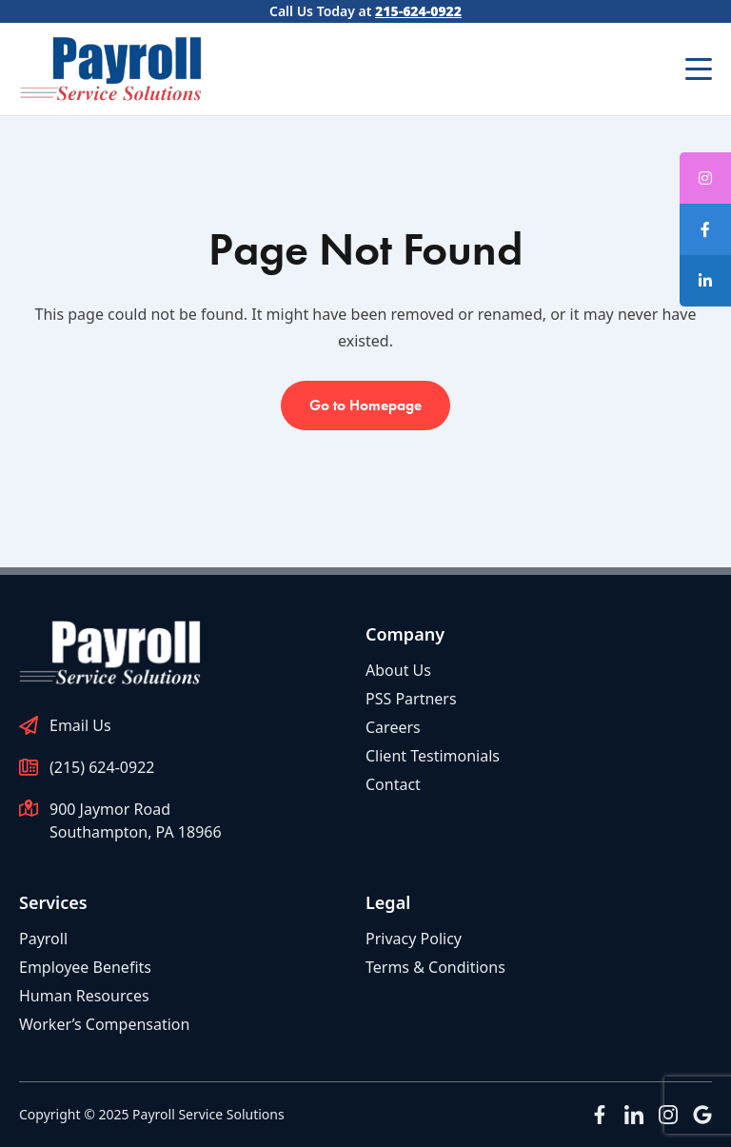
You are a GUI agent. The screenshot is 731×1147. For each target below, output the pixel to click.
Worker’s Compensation (104, 1024)
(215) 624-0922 (101, 767)
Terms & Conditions (435, 967)
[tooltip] (705, 229)
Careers (393, 727)
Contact (393, 784)
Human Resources (84, 995)
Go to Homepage (365, 405)
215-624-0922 (418, 11)
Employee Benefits (85, 967)
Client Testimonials (433, 755)
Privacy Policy (414, 938)
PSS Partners (411, 698)
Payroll (43, 938)
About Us (398, 670)
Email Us (80, 725)
